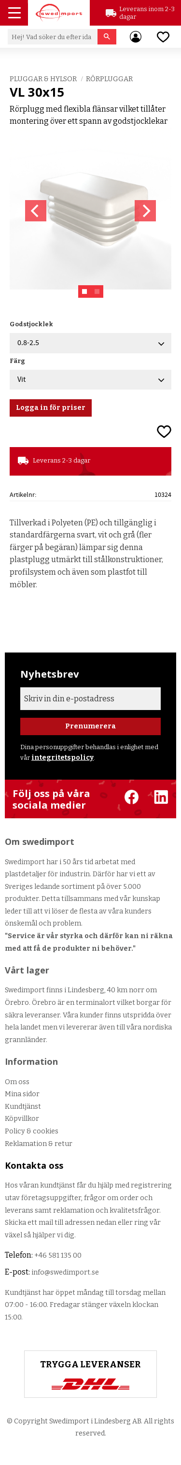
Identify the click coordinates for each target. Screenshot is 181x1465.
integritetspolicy (62, 758)
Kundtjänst (23, 1106)
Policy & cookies (31, 1131)
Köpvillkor (22, 1119)
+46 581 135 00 (58, 1255)
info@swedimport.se (65, 1272)
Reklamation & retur (38, 1144)
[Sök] (106, 36)
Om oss (17, 1082)
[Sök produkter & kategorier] (52, 36)
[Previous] (35, 210)
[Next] (145, 210)
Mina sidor (22, 1094)
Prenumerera (90, 726)
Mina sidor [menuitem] (135, 37)
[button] (15, 14)
